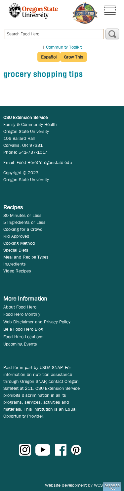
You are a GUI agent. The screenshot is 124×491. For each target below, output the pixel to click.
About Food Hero (19, 307)
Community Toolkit (64, 47)
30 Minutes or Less (22, 215)
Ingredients (14, 264)
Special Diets (15, 250)
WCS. (99, 485)
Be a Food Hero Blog (23, 329)
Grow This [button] (73, 57)
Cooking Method (19, 243)
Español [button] (49, 57)
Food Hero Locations (23, 337)
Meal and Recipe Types (26, 257)
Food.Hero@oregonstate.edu (44, 162)
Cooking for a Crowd (23, 229)
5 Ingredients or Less (24, 222)
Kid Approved (16, 236)
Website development (66, 485)
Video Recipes (17, 271)
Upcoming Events (20, 344)
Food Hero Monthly (21, 314)
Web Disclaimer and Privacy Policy (36, 322)
